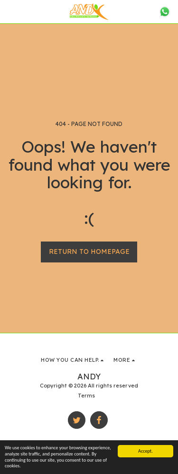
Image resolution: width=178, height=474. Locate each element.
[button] (10, 11)
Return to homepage (89, 251)
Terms (86, 395)
